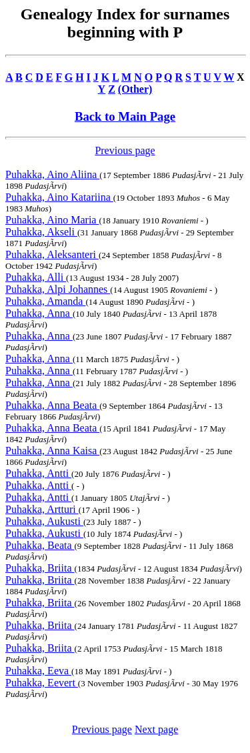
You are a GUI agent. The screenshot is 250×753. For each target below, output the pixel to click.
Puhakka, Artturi (42, 509)
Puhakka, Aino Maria (52, 219)
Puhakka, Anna (39, 313)
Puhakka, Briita (40, 568)
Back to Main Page (125, 116)
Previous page (125, 150)
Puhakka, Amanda (45, 301)
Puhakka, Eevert (41, 682)
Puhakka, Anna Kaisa (52, 450)
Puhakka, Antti (38, 473)
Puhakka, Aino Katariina (59, 197)
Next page (156, 729)
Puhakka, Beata (40, 545)
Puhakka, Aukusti (44, 521)
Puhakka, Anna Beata (52, 405)
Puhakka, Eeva (38, 670)
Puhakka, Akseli (41, 231)
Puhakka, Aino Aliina (52, 174)
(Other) (135, 89)
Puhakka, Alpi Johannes (57, 289)
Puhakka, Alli (35, 277)
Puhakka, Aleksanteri (52, 254)
